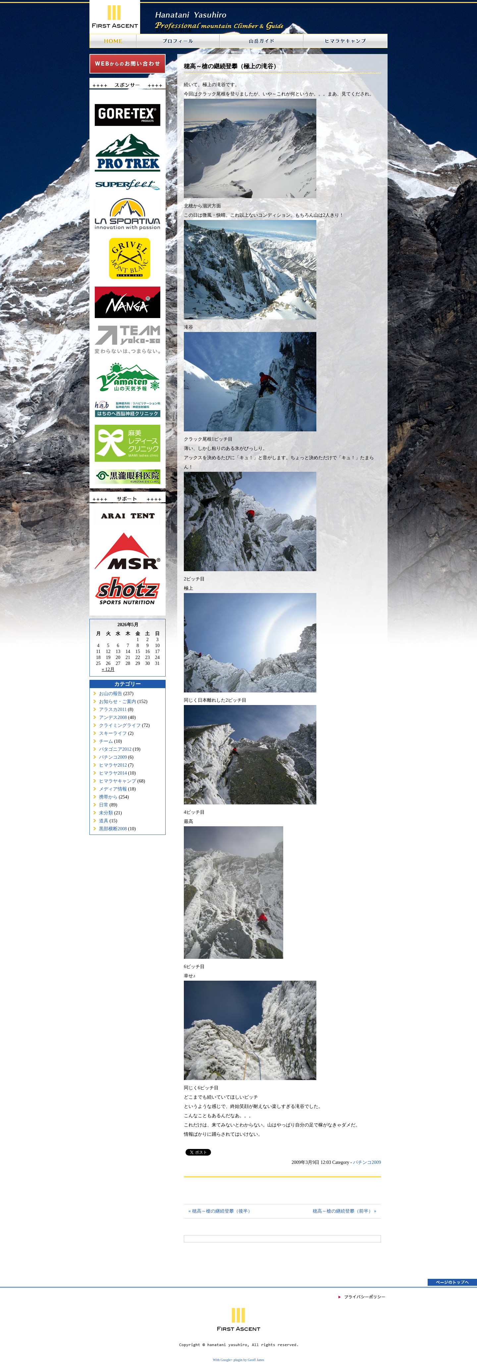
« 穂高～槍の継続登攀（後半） (220, 1211)
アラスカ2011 (113, 709)
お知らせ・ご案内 (117, 701)
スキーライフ (113, 733)
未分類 (106, 812)
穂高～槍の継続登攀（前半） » (345, 1211)
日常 (103, 804)
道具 (103, 820)
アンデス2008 (113, 717)
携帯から (108, 796)
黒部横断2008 (113, 828)
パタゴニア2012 (115, 749)
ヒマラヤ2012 (113, 765)
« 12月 (108, 669)
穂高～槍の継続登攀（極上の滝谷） (231, 66)
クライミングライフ (120, 725)
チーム (106, 741)
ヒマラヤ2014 (113, 773)
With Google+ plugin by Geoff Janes (238, 1360)
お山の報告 (110, 693)
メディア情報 (113, 789)
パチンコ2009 (113, 757)
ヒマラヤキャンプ (117, 781)
